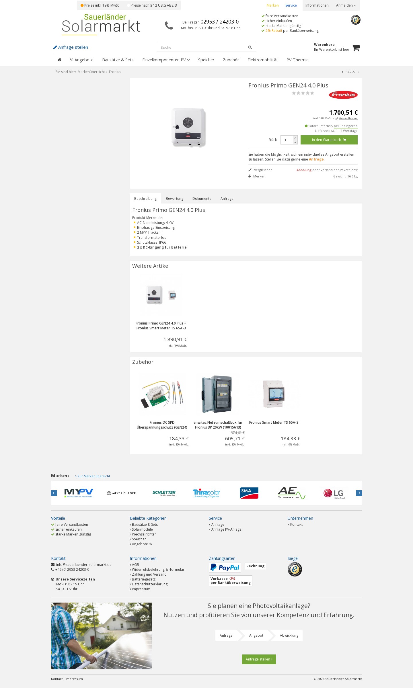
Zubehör (231, 59)
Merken (256, 176)
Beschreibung (145, 198)
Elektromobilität (263, 59)
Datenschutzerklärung (149, 584)
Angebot (256, 635)
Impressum (141, 589)
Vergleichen (260, 170)
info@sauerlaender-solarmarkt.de (84, 564)
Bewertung (174, 198)
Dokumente (201, 198)
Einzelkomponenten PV (166, 59)
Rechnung (255, 566)
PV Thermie (298, 59)
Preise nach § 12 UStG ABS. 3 (152, 5)
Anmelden (346, 5)
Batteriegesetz (143, 579)
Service (291, 5)
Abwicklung (289, 635)
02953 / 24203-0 (219, 21)
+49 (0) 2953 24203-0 (72, 569)
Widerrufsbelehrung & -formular (158, 569)
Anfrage (227, 198)
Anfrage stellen (259, 659)
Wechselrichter (144, 534)
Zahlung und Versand (149, 574)
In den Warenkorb (329, 139)
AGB (135, 564)
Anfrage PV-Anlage (225, 529)
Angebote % (142, 544)
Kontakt (295, 524)
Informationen (317, 5)
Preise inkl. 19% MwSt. (100, 5)
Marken (273, 5)
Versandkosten (348, 118)
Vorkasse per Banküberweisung (231, 580)
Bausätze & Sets (118, 59)
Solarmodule (142, 529)
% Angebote (81, 59)
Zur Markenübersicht (93, 476)
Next (359, 493)
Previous (54, 493)
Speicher (206, 59)
